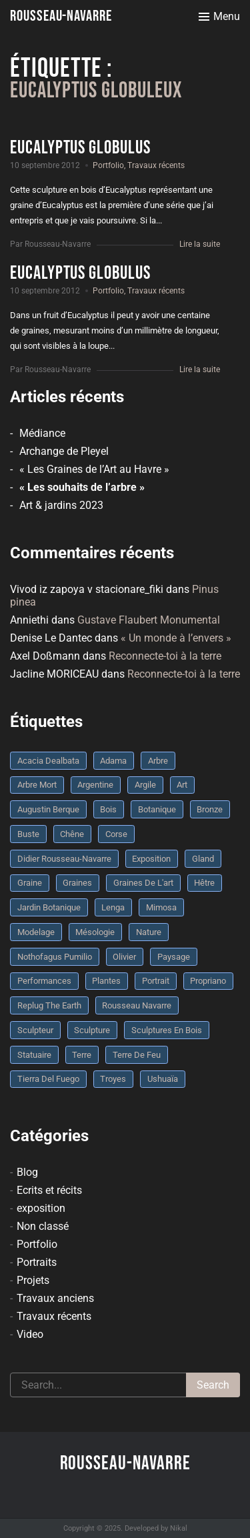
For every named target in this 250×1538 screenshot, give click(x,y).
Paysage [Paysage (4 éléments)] (173, 957)
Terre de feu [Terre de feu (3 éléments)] (137, 1055)
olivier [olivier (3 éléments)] (124, 957)
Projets (33, 1280)
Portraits (37, 1262)
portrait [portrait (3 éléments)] (155, 981)
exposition (41, 1208)
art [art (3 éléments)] (182, 785)
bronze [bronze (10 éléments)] (210, 809)
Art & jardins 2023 (61, 505)
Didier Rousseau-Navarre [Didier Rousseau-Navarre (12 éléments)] (64, 859)
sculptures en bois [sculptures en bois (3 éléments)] (166, 1030)
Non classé (43, 1226)
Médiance (42, 433)
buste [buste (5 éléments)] (28, 834)
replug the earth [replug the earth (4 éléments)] (49, 1005)
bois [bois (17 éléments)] (108, 809)
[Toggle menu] (219, 16)
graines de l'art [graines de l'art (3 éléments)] (143, 883)
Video (30, 1334)
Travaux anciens (55, 1298)
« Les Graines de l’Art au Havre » (94, 469)
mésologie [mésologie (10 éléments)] (95, 932)
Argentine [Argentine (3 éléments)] (95, 785)
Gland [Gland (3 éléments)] (203, 859)
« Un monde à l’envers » (176, 638)
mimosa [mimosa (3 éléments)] (161, 907)
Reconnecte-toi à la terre (165, 656)
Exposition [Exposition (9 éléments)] (151, 859)
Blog (27, 1172)
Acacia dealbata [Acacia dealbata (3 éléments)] (48, 761)
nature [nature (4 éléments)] (148, 932)
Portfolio (108, 165)
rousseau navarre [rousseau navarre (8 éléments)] (136, 1005)
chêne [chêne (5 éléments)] (72, 834)
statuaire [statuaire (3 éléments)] (34, 1055)
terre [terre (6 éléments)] (81, 1055)
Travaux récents (156, 165)
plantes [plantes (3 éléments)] (106, 981)
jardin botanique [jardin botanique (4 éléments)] (49, 907)
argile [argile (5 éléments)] (145, 785)
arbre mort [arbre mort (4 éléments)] (37, 785)
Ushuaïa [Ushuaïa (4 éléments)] (162, 1079)
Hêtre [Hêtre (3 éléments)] (204, 883)
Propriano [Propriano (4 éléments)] (208, 981)
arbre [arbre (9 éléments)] (158, 761)
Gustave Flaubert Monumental (148, 620)
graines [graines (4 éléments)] (77, 883)
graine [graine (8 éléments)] (29, 883)
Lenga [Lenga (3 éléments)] (113, 907)
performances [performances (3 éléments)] (44, 981)
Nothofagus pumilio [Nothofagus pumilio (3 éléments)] (54, 957)
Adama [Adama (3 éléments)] (113, 761)
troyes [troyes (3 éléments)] (113, 1079)
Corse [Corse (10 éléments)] (116, 834)
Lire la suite (199, 244)
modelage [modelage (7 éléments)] (36, 932)
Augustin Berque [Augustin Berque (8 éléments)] (48, 809)
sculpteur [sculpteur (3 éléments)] (35, 1030)
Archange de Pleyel (64, 451)
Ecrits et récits (49, 1190)
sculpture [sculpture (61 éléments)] (92, 1030)
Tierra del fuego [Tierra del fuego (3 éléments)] (48, 1079)
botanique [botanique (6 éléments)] (157, 809)
